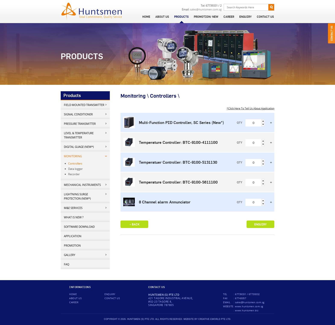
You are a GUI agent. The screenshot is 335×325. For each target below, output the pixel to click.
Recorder (74, 174)
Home (146, 16)
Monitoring (85, 156)
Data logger (75, 169)
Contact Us (265, 16)
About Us (162, 16)
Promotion (72, 245)
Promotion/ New (206, 16)
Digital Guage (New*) (85, 147)
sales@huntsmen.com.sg (206, 9)
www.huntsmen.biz (246, 310)
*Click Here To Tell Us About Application (250, 108)
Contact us (112, 298)
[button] (263, 121)
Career (228, 16)
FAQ (66, 264)
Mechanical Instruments (85, 185)
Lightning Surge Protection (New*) (85, 196)
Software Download (79, 227)
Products (181, 16)
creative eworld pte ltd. (214, 319)
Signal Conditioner (85, 114)
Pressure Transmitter (85, 124)
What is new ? (74, 217)
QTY (239, 123)
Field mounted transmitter (85, 105)
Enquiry (245, 16)
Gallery (85, 255)
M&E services (85, 208)
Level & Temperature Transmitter (85, 135)
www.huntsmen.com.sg (249, 306)
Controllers (75, 163)
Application (72, 236)
